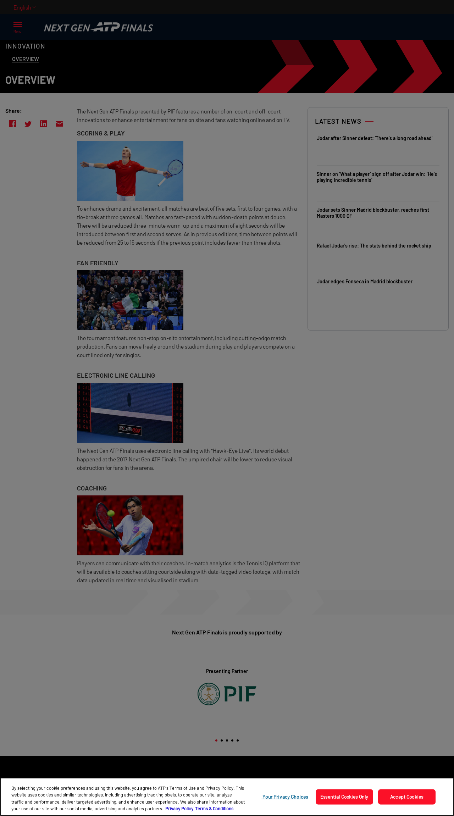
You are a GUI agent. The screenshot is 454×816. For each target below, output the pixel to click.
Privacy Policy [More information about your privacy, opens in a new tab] (179, 808)
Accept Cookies (406, 797)
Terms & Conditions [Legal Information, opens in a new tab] (214, 808)
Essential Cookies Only (344, 797)
